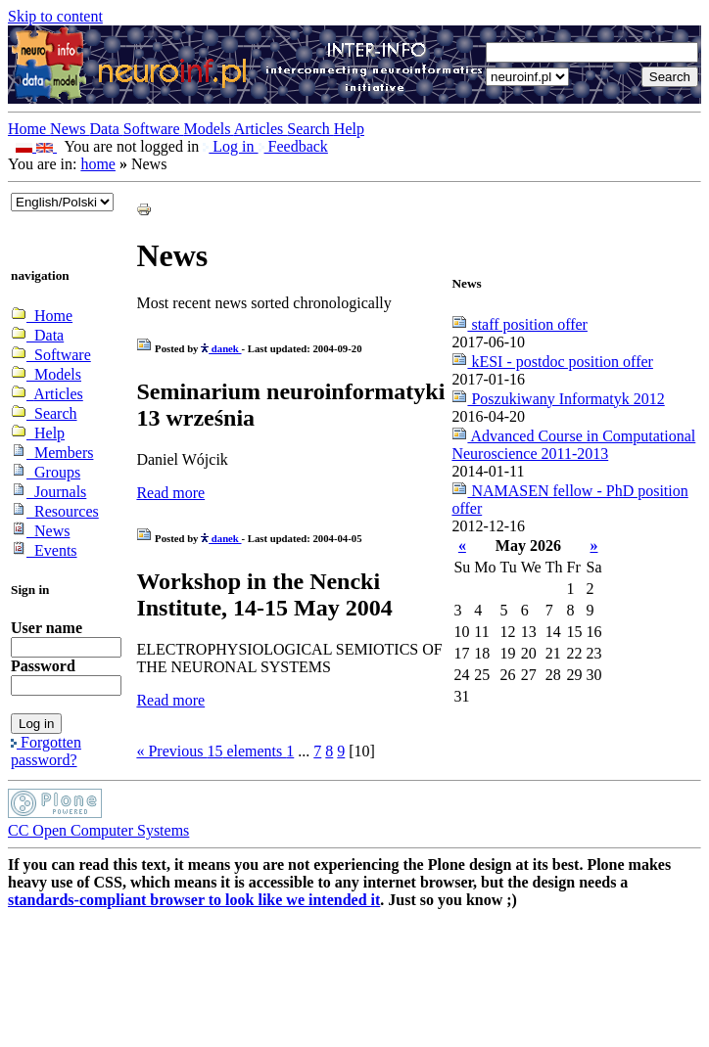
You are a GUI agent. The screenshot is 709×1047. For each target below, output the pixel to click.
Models (209, 128)
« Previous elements (211, 751)
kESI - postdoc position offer (551, 361)
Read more (170, 492)
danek (221, 348)
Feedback (293, 146)
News (69, 128)
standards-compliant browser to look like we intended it (194, 899)
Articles (261, 128)
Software (153, 128)
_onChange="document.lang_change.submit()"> (62, 202)
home (98, 164)
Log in (230, 146)
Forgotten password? (46, 751)
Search (310, 128)
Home (29, 128)
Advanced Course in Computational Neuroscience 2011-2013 (573, 445)
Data (106, 128)
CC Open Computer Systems (98, 830)
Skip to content (55, 16)
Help (349, 128)
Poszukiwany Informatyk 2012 (557, 398)
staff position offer (519, 324)
